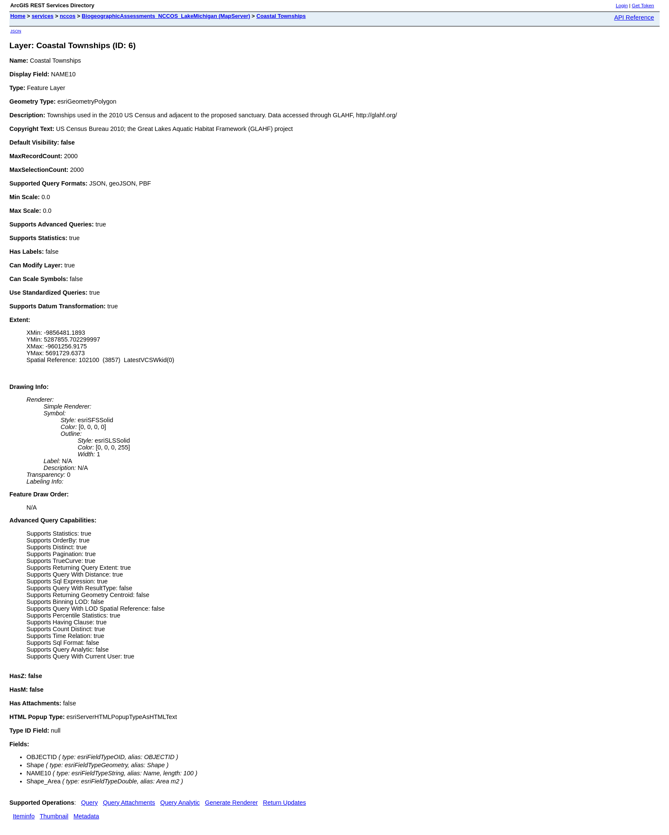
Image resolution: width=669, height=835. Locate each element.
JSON (15, 31)
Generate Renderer (231, 802)
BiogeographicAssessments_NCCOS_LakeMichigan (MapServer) (166, 16)
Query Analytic (180, 802)
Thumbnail (54, 816)
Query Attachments (129, 802)
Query (89, 802)
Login (622, 5)
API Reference (634, 17)
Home (18, 16)
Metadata (86, 816)
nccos (68, 16)
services (42, 16)
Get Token (643, 5)
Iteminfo (24, 816)
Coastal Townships (281, 16)
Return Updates (284, 802)
